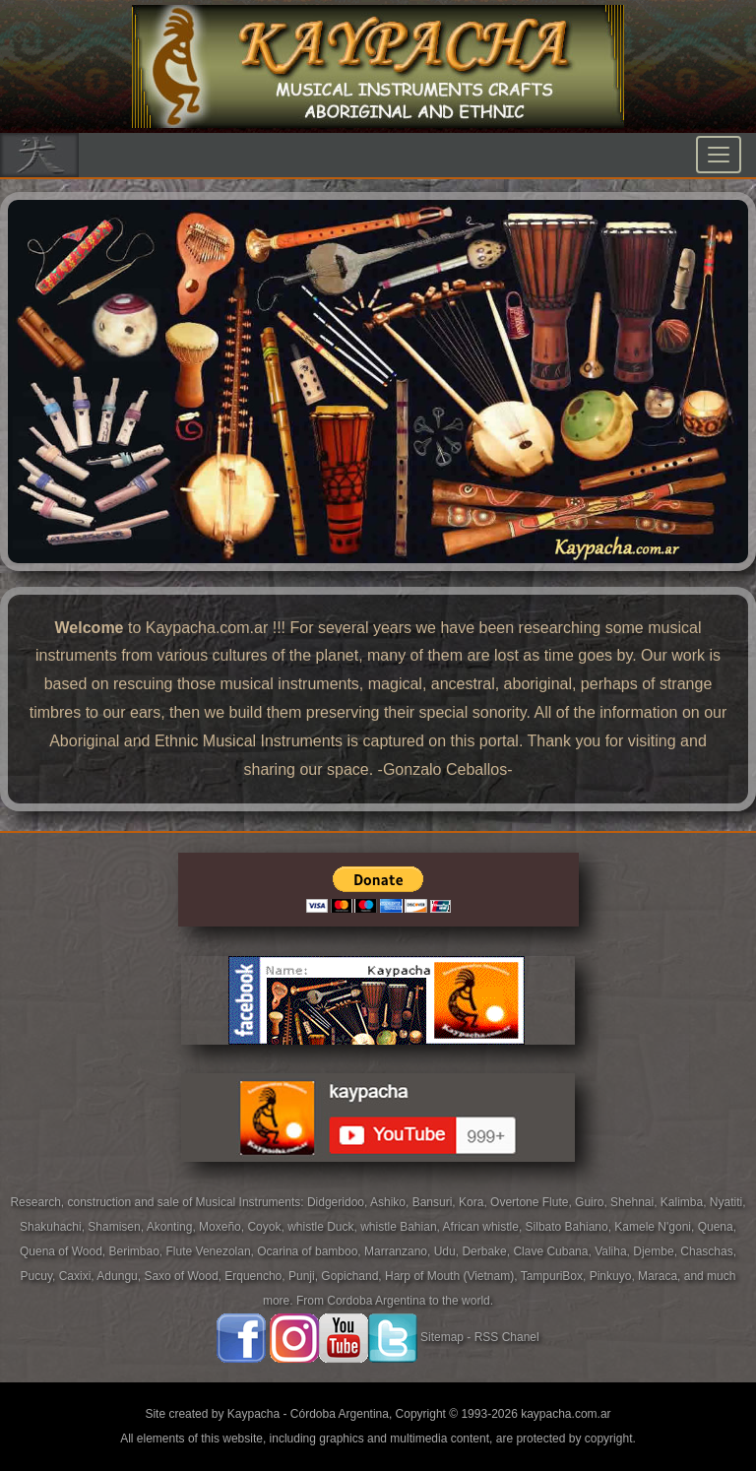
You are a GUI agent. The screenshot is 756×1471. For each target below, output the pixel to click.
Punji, (304, 1276)
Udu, (448, 1251)
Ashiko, (391, 1202)
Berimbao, (137, 1251)
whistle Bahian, (401, 1227)
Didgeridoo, (338, 1202)
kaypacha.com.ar (565, 1414)
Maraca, (659, 1276)
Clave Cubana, (554, 1251)
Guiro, (592, 1202)
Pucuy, (40, 1276)
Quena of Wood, (64, 1251)
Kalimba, (685, 1202)
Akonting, (173, 1227)
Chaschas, (708, 1251)
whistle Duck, (323, 1227)
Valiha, (614, 1251)
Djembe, (656, 1251)
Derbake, (487, 1251)
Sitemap (442, 1338)
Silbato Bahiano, (570, 1227)
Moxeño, (223, 1227)
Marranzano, (399, 1251)
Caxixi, (78, 1276)
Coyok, (267, 1227)
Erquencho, (256, 1276)
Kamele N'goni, (655, 1227)
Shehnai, (635, 1202)
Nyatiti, (728, 1202)
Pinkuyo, (614, 1276)
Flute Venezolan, (212, 1251)
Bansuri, (435, 1202)
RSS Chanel (506, 1338)
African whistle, (484, 1227)
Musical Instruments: (251, 1202)
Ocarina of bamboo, (310, 1251)
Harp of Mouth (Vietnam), (453, 1276)
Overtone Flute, (532, 1202)
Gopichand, (353, 1276)
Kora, (474, 1202)
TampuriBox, (555, 1276)
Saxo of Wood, (184, 1276)
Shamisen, (117, 1227)
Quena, (717, 1227)
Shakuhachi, (54, 1227)
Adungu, (120, 1276)
